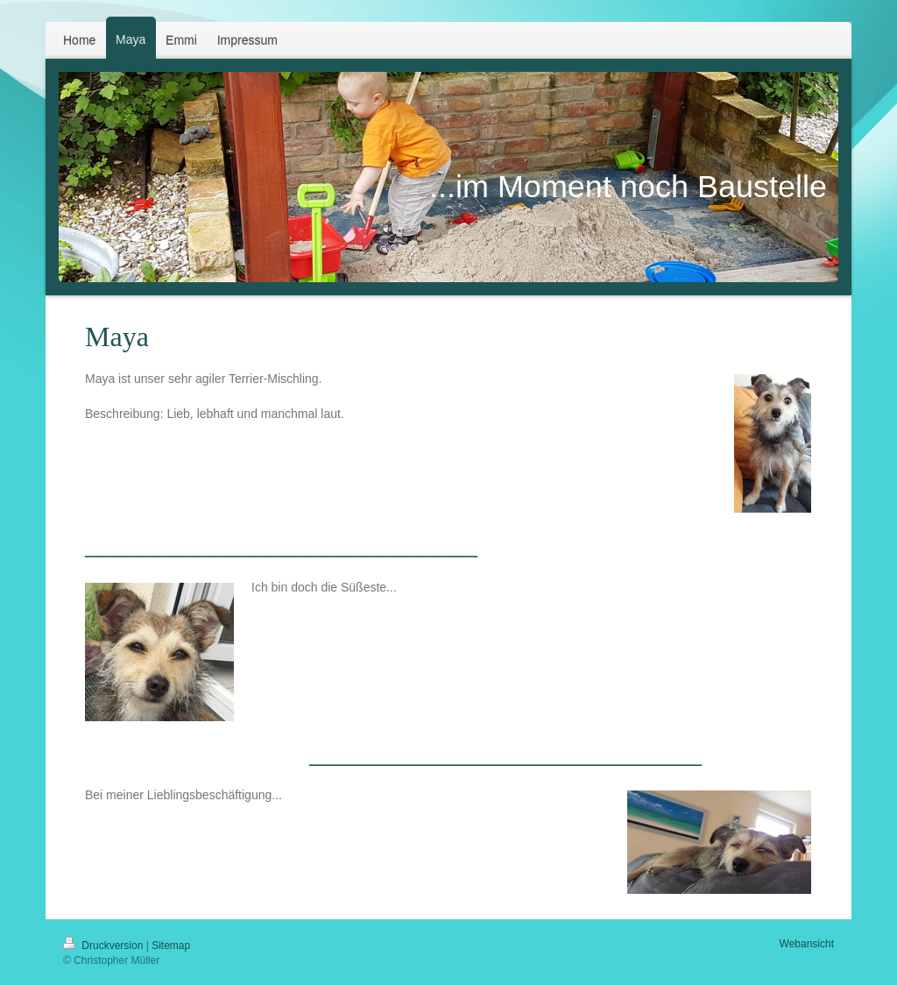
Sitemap (171, 945)
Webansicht (807, 944)
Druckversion (104, 945)
